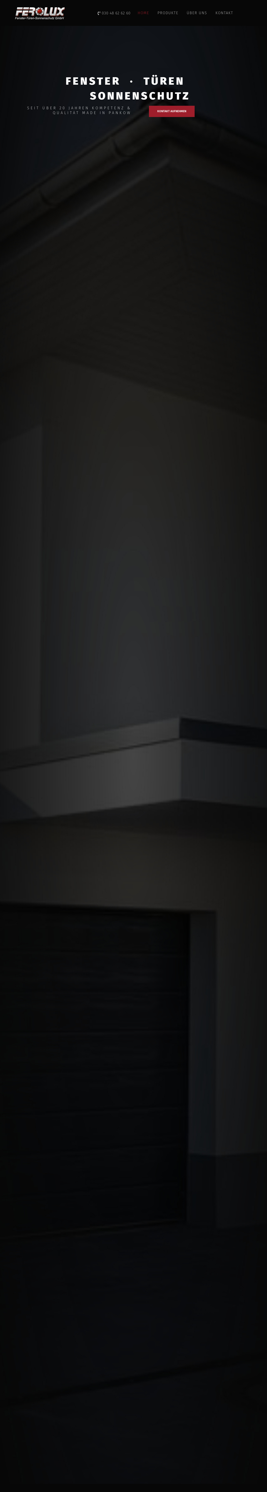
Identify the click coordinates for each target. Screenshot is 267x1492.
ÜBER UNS (197, 13)
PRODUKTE (167, 13)
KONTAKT (224, 13)
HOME (143, 13)
